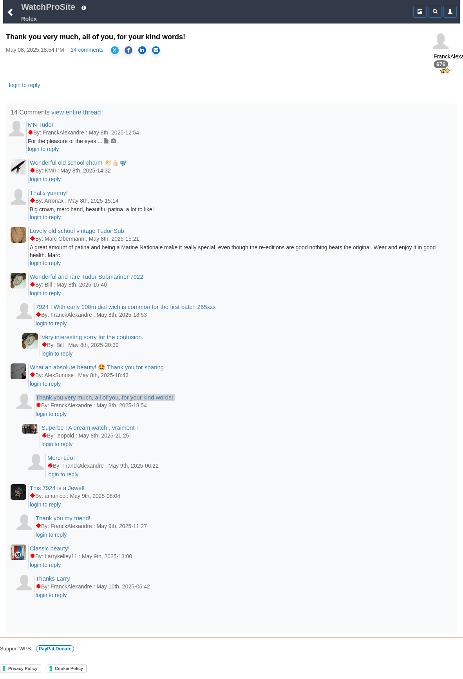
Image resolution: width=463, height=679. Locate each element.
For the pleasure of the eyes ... (72, 141)
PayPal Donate (55, 649)
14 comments (87, 50)
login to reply (24, 85)
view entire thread (76, 112)
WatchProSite (48, 7)
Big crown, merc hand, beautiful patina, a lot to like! (92, 209)
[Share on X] (115, 50)
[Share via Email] (156, 50)
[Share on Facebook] (128, 50)
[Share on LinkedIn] (142, 50)
